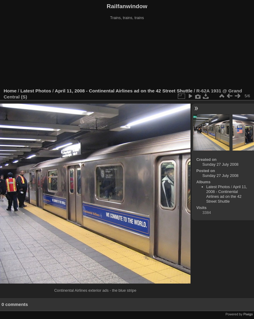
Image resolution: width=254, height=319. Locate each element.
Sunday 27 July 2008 (220, 164)
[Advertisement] (127, 54)
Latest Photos (36, 90)
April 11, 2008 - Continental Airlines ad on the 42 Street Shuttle (123, 90)
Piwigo (248, 314)
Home (10, 90)
